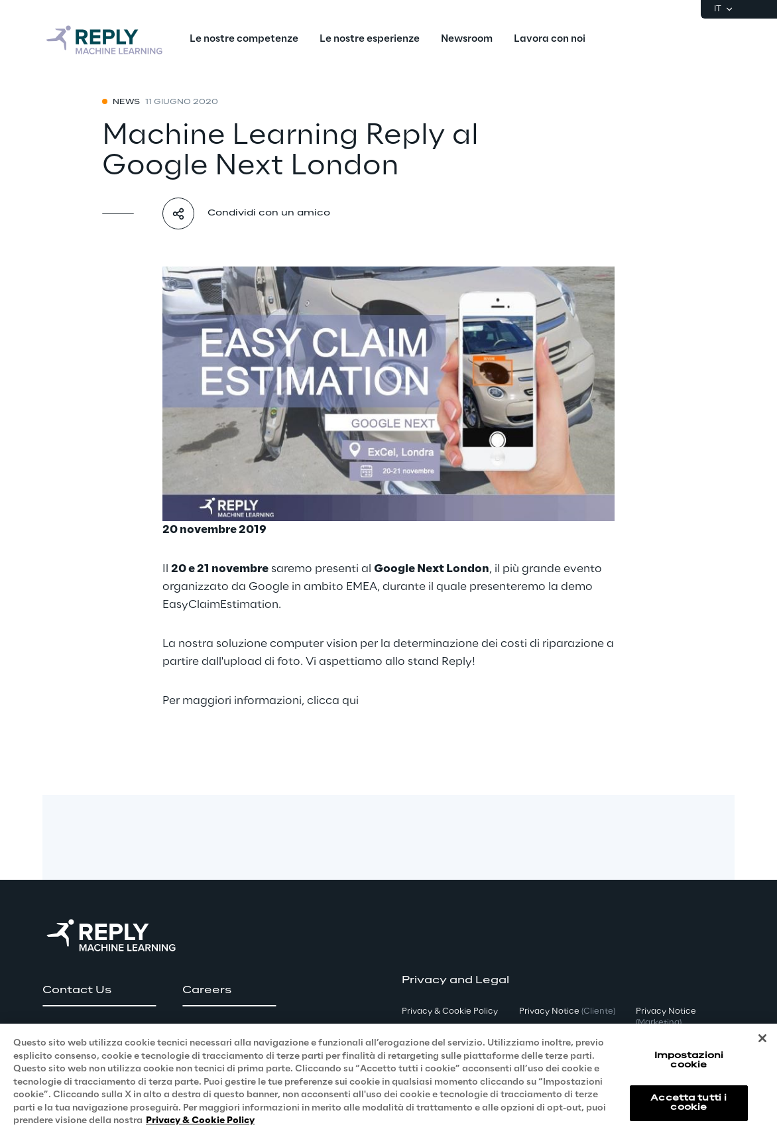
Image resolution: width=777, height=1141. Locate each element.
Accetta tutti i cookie (688, 1103)
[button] (99, 990)
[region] (388, 1082)
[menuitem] (244, 40)
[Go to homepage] (105, 40)
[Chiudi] (762, 1038)
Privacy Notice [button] (567, 1011)
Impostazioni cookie (688, 1060)
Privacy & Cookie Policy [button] (450, 1011)
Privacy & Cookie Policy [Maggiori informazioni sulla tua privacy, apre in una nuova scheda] (200, 1121)
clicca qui (333, 701)
